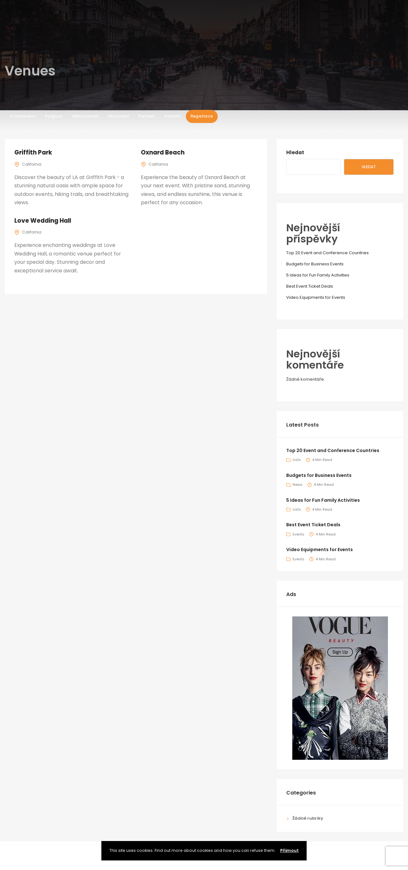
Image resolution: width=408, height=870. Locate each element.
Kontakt (172, 33)
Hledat (295, 152)
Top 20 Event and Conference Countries (327, 253)
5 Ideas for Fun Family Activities (317, 275)
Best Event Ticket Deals (309, 286)
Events (298, 534)
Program (53, 33)
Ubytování (118, 33)
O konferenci (23, 33)
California (31, 164)
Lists (297, 459)
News (297, 484)
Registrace (202, 33)
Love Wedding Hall (43, 220)
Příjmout (289, 850)
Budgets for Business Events (315, 264)
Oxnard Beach (163, 152)
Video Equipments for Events (315, 297)
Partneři (146, 33)
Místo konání (85, 33)
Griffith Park (33, 152)
